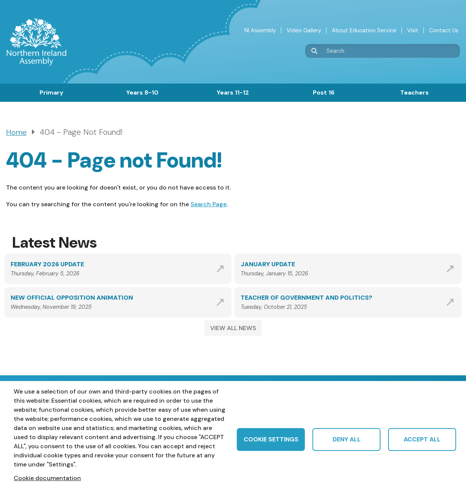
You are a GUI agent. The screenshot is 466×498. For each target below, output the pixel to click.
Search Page (208, 204)
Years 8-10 (142, 92)
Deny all (347, 439)
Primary (51, 92)
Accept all (422, 439)
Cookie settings (271, 439)
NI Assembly (260, 30)
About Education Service (364, 30)
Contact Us (443, 30)
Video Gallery (304, 30)
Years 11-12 (233, 92)
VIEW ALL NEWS (233, 328)
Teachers (414, 92)
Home (16, 132)
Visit (412, 30)
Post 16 (323, 92)
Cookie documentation (47, 478)
